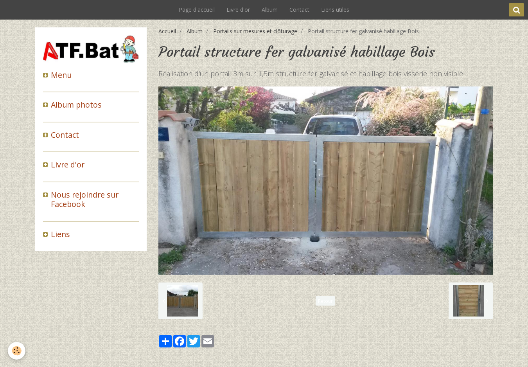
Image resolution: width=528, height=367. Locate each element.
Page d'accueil (197, 9)
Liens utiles (335, 9)
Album (270, 9)
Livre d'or (238, 9)
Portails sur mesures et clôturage (255, 31)
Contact (299, 9)
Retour (325, 301)
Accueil (167, 31)
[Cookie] (16, 351)
